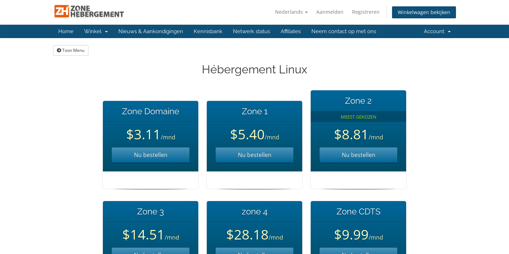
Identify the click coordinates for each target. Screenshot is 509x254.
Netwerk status (251, 31)
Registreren (366, 11)
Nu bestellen (151, 155)
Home (66, 31)
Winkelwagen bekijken (424, 12)
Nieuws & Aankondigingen (150, 31)
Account (437, 31)
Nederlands (291, 11)
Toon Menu (70, 50)
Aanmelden (330, 11)
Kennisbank (208, 31)
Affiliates (291, 31)
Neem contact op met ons (343, 31)
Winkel (96, 31)
